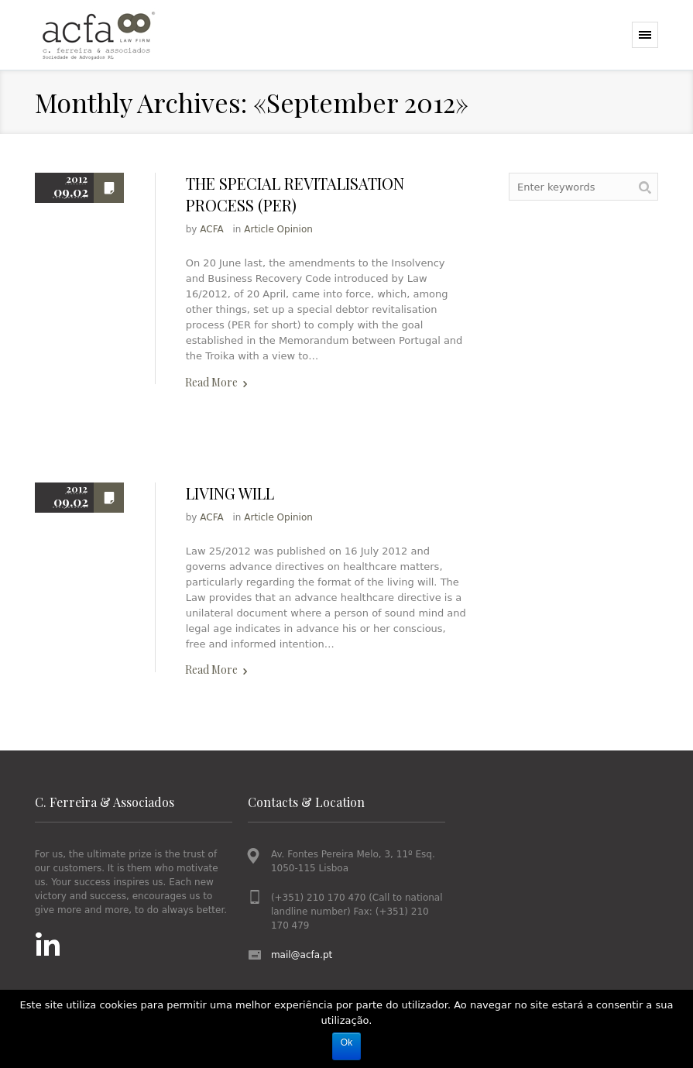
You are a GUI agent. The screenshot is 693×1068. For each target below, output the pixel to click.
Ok (346, 1042)
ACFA (211, 229)
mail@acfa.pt (301, 955)
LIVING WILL (230, 492)
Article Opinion (278, 229)
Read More (211, 382)
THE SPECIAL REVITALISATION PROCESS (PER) (295, 194)
